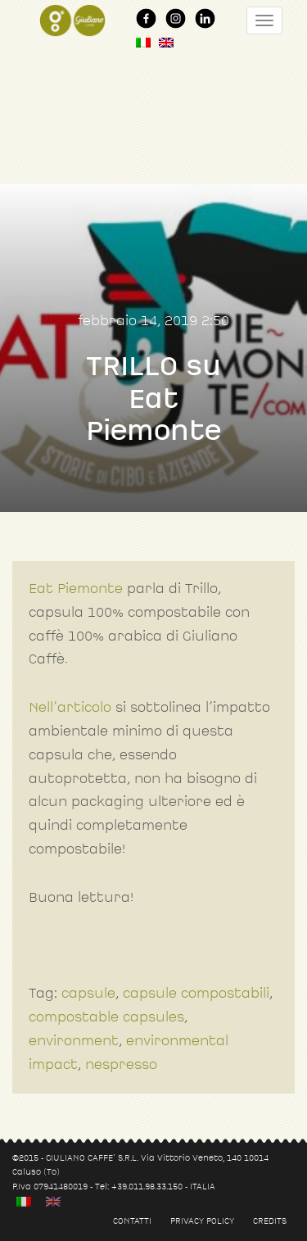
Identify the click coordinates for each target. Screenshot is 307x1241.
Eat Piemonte (76, 588)
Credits (270, 1220)
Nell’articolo (70, 707)
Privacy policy (202, 1220)
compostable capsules (106, 1017)
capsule (88, 993)
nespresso (121, 1064)
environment (74, 1040)
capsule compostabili (196, 993)
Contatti (132, 1220)
